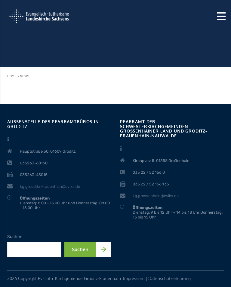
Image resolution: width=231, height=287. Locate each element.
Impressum (133, 278)
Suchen (14, 236)
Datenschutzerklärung (169, 278)
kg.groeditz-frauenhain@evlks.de (50, 186)
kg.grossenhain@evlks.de (156, 196)
